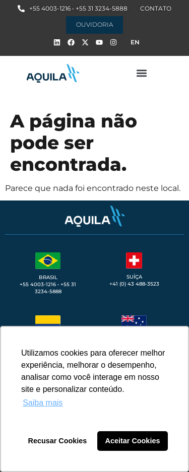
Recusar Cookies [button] (57, 441)
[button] (142, 73)
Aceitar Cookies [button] (132, 441)
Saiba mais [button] (42, 402)
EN (135, 42)
